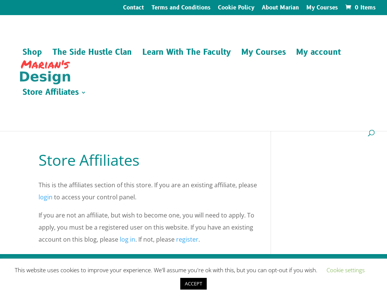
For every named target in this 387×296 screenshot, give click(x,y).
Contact (133, 8)
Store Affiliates (51, 94)
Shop (32, 54)
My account (318, 54)
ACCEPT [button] (193, 283)
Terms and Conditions (181, 8)
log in (127, 239)
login (46, 197)
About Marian (280, 8)
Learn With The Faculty (186, 54)
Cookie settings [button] (346, 270)
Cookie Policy (236, 8)
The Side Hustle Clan (92, 54)
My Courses (322, 8)
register (187, 239)
